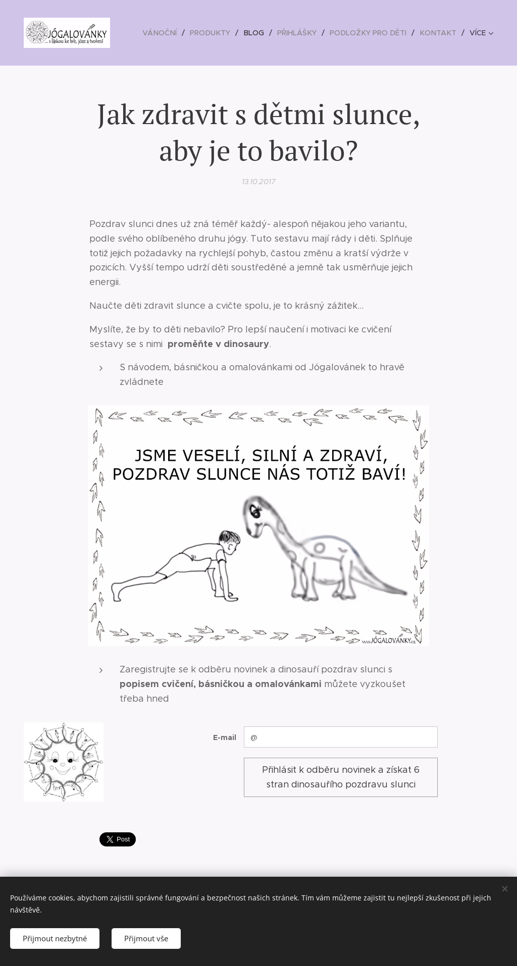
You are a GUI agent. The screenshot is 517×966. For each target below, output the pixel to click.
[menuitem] (169, 32)
